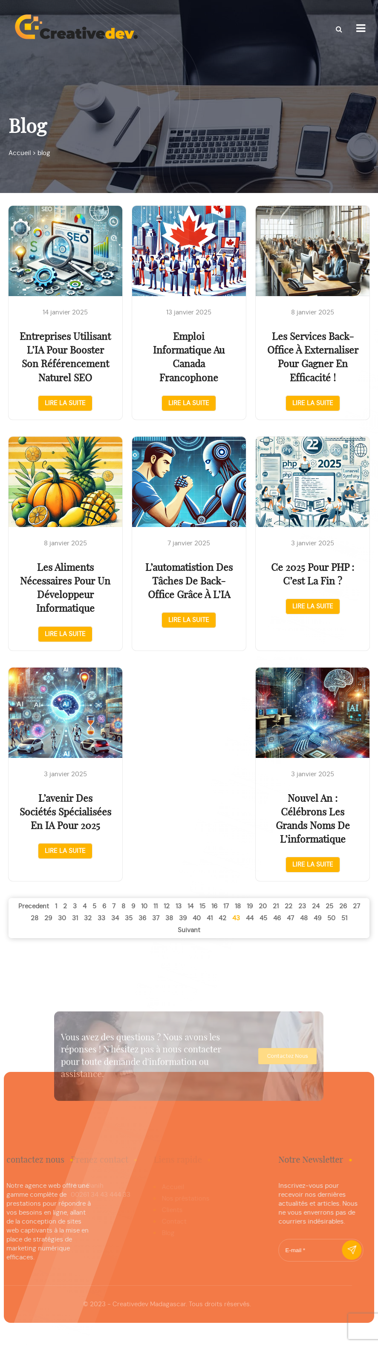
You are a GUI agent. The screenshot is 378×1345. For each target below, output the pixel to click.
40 (197, 918)
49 (317, 918)
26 (343, 906)
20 (263, 906)
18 (238, 906)
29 (48, 918)
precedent (33, 906)
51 (344, 918)
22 (288, 906)
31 (75, 918)
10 (144, 906)
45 (263, 918)
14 (190, 906)
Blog (164, 1233)
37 (155, 918)
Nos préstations (181, 1198)
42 (222, 918)
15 (202, 906)
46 (277, 918)
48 (304, 918)
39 (183, 918)
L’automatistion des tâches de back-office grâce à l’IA (189, 581)
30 (62, 918)
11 (155, 906)
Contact (170, 1221)
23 (302, 906)
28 (34, 918)
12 (167, 906)
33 (101, 918)
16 (214, 906)
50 (331, 918)
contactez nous (268, 1056)
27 (356, 906)
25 (329, 906)
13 (179, 906)
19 (250, 906)
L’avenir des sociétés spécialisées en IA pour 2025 (65, 812)
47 (290, 918)
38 (169, 918)
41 (210, 918)
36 (142, 918)
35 (129, 918)
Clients (168, 1210)
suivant (189, 930)
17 (226, 906)
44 (250, 918)
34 (115, 918)
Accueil (169, 1187)
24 (316, 906)
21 (276, 906)
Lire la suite (65, 403)
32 (88, 918)
